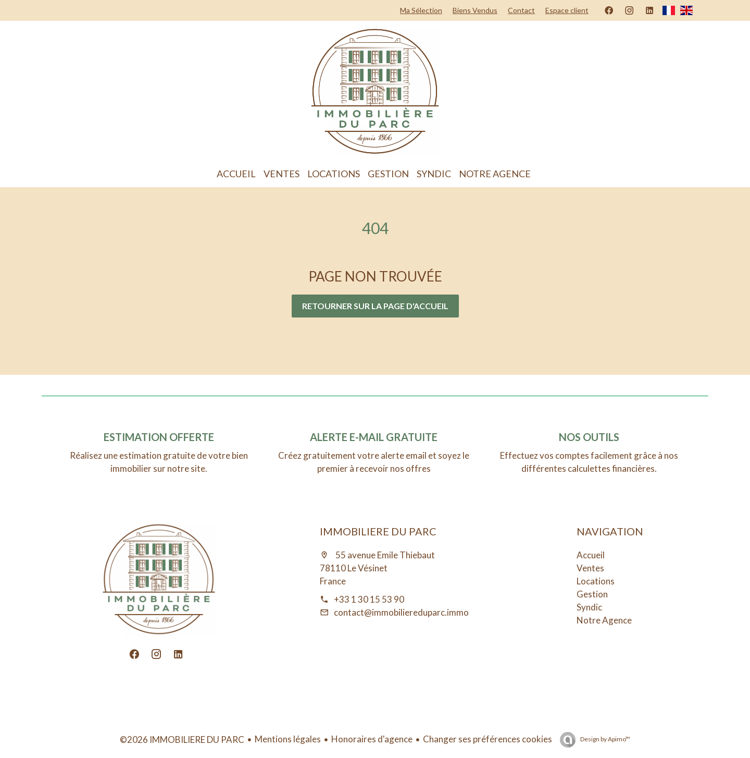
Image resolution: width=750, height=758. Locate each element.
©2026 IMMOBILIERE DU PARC (182, 739)
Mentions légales (288, 738)
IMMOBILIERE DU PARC (378, 531)
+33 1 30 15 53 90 (369, 599)
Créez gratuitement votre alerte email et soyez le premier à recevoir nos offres (373, 462)
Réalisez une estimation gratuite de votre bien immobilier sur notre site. (159, 462)
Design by (604, 739)
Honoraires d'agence (372, 738)
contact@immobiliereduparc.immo (401, 612)
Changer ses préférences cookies (487, 738)
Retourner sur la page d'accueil (375, 306)
